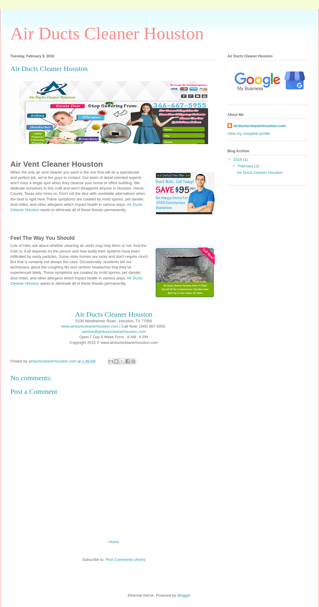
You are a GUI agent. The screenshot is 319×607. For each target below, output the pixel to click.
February (246, 166)
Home (114, 542)
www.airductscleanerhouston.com (89, 326)
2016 (238, 159)
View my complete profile (248, 133)
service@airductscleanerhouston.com (114, 331)
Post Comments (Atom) (125, 559)
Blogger (183, 595)
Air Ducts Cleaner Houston (107, 33)
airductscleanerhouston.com (259, 126)
